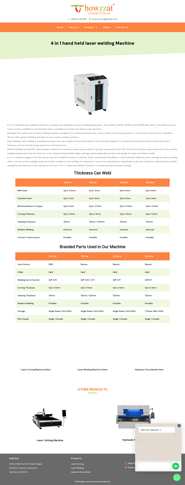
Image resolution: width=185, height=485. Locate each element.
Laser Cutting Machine (50, 440)
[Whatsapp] (177, 477)
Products (91, 27)
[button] (179, 425)
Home (60, 27)
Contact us (122, 27)
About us (74, 27)
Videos (106, 27)
